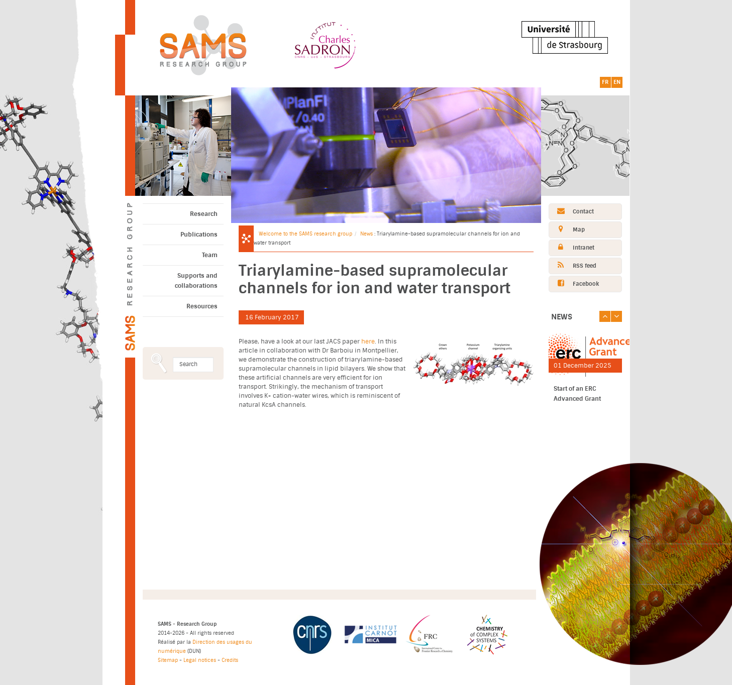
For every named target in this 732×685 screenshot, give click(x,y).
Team (210, 255)
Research (204, 214)
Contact (571, 211)
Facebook (574, 283)
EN (616, 82)
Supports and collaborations (196, 281)
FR (605, 82)
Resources (202, 306)
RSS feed (572, 265)
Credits (230, 660)
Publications (199, 235)
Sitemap (168, 660)
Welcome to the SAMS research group (305, 234)
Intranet (571, 247)
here (368, 341)
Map (567, 229)
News (366, 234)
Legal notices (199, 660)
